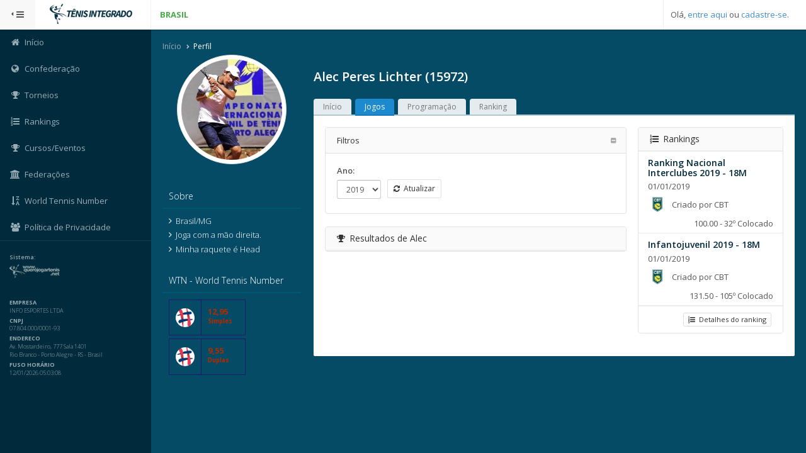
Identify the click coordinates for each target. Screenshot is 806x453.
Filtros (348, 140)
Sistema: (22, 257)
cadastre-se (764, 14)
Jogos (375, 106)
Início (171, 46)
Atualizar (414, 188)
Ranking (493, 106)
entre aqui (707, 14)
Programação (432, 106)
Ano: (346, 170)
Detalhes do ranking (727, 319)
